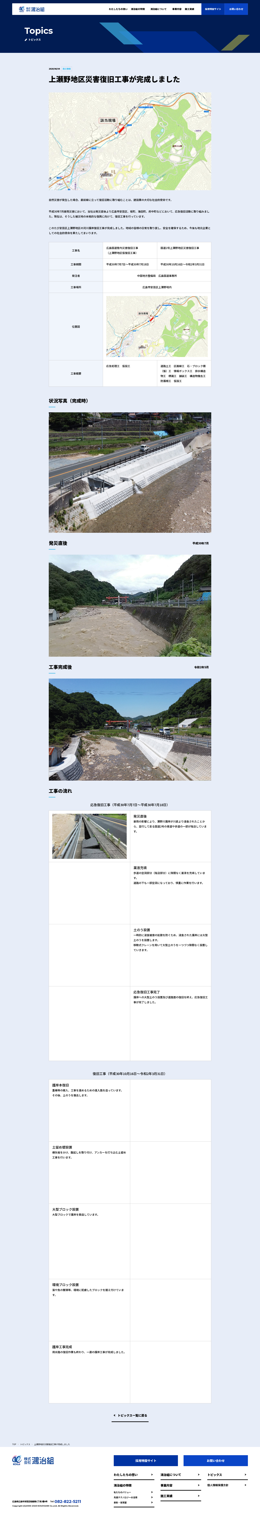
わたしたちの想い (118, 9)
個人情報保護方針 (226, 1485)
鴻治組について (180, 1474)
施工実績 (180, 1496)
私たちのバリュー (133, 1492)
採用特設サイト (213, 9)
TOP (14, 1444)
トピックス (25, 1444)
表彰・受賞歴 (133, 1502)
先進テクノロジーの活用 (133, 1497)
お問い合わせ (236, 9)
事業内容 (177, 9)
